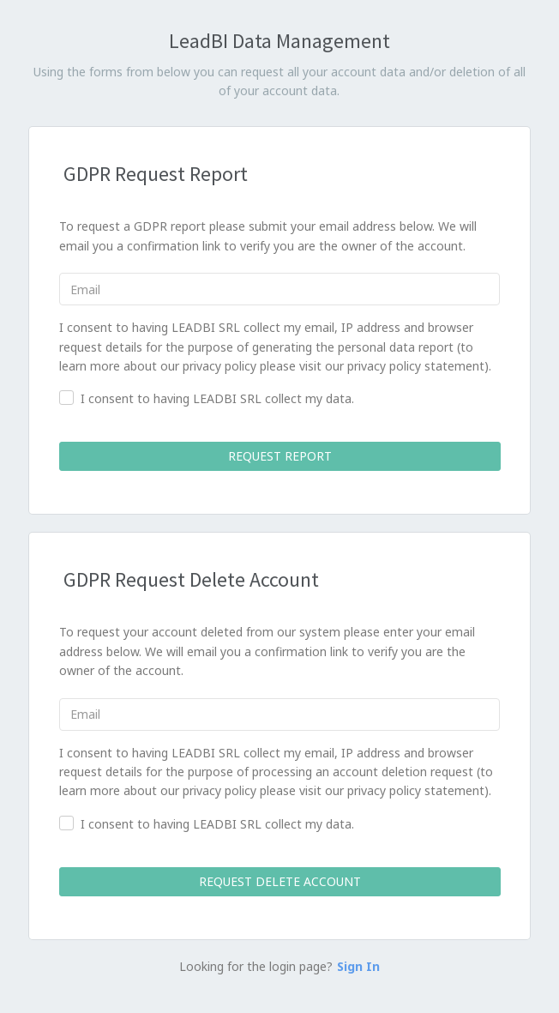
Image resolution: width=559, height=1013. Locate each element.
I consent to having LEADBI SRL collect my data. (217, 398)
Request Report (279, 456)
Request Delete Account (279, 881)
